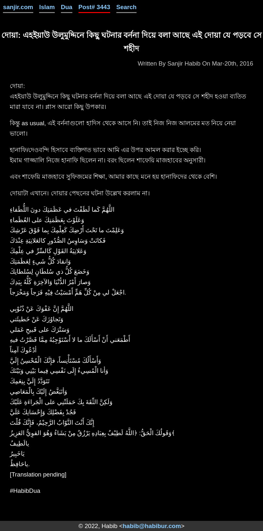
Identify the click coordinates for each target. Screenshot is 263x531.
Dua (66, 7)
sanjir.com (18, 7)
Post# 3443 (94, 7)
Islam (47, 7)
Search (126, 7)
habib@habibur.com (152, 526)
